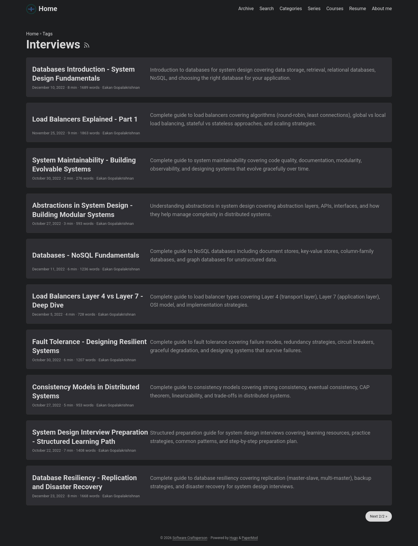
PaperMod (250, 538)
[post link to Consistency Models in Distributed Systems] (209, 394)
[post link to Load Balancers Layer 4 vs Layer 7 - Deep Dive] (209, 304)
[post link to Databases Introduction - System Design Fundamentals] (209, 77)
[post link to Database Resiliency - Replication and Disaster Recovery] (209, 485)
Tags (48, 34)
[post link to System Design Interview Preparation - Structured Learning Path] (209, 440)
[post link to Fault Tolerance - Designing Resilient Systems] (209, 349)
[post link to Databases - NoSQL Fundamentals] (209, 258)
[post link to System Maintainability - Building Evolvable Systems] (209, 167)
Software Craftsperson (189, 538)
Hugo (234, 538)
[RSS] (86, 44)
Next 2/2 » (378, 516)
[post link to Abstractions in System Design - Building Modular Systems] (209, 213)
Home (41, 8)
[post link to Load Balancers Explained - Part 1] (209, 122)
